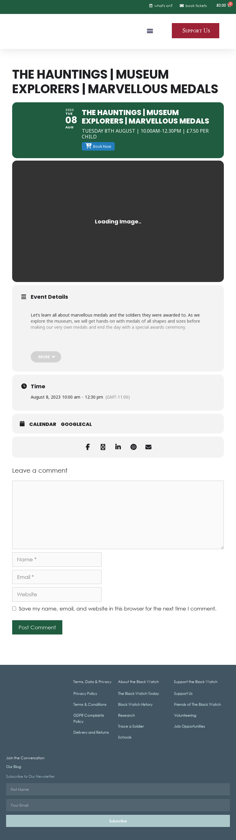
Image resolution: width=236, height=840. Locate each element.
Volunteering (185, 715)
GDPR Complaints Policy (88, 718)
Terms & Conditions (89, 704)
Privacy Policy (85, 693)
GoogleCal (76, 424)
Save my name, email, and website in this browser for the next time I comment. (118, 608)
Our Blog (13, 766)
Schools (124, 737)
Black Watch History (135, 704)
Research (126, 715)
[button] (150, 31)
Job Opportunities (189, 726)
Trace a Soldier (131, 726)
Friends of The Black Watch (197, 704)
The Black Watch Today (138, 693)
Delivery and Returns (91, 732)
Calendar (42, 424)
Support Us (183, 693)
